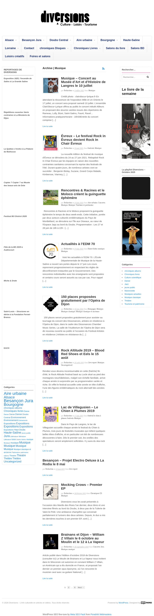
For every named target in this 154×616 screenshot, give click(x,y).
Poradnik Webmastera (101, 614)
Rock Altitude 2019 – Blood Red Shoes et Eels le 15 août (82, 354)
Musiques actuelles (133, 294)
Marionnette (130, 291)
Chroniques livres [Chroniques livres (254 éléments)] (13, 411)
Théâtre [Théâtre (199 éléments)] (8, 458)
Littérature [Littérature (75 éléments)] (7, 439)
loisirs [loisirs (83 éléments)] (24, 439)
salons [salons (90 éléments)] (6, 456)
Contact (29, 48)
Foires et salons (40, 56)
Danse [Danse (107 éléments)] (12, 414)
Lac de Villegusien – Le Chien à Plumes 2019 (79, 409)
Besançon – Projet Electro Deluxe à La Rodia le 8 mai (73, 462)
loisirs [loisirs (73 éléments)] (19, 439)
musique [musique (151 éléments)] (15, 443)
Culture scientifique (133, 277)
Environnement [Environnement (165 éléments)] (18, 417)
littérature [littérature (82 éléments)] (22, 436)
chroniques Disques (53, 48)
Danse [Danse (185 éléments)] (18, 414)
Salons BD (137, 48)
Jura (102, 547)
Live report (92, 363)
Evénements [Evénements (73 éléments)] (22, 420)
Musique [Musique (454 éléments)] (25, 442)
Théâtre (128, 301)
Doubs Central (59, 40)
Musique (91, 90)
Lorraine (10, 48)
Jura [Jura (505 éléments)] (7, 436)
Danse (127, 281)
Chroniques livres (132, 274)
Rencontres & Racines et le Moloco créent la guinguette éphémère (83, 194)
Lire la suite (47, 126)
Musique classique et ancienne (87, 311)
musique (101, 249)
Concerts (101, 203)
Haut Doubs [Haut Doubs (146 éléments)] (19, 429)
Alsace (9, 40)
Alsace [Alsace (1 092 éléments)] (9, 397)
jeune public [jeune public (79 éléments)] (26, 433)
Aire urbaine (84, 40)
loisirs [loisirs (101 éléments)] (14, 439)
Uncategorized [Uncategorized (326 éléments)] (12, 461)
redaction (68, 90)
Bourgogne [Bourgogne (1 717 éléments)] (13, 404)
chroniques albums (133, 271)
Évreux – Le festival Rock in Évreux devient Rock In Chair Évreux (83, 139)
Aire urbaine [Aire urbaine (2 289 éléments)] (15, 393)
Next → (81, 587)
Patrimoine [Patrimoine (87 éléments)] (16, 452)
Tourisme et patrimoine (84, 205)
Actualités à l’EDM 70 (78, 244)
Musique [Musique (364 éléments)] (21, 445)
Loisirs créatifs (14, 56)
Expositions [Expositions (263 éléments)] (22, 423)
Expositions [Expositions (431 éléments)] (11, 426)
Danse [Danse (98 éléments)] (26, 411)
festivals (91, 148)
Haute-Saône (131, 40)
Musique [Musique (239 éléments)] (8, 449)
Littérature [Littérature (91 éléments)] (14, 436)
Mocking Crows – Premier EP (81, 486)
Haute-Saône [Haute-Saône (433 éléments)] (12, 432)
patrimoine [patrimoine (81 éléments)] (24, 452)
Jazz (127, 284)
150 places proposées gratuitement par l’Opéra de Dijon (83, 300)
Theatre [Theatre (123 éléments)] (12, 455)
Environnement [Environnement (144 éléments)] (11, 420)
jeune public (130, 287)
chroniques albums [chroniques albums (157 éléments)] (13, 408)
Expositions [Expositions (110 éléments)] (9, 430)
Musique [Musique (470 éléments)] (9, 445)
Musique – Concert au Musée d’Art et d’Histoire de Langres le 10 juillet (83, 82)
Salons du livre (115, 48)
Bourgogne (107, 40)
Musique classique (68, 311)
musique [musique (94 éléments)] (29, 439)
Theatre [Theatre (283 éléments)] (21, 455)
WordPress (123, 603)
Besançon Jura (31, 40)
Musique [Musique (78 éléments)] (7, 443)
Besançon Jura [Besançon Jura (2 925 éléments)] (18, 400)
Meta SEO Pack (77, 614)
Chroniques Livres (86, 48)
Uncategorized (66, 365)
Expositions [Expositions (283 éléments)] (26, 426)
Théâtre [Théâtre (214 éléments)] (16, 458)
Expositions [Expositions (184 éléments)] (9, 423)
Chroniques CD (96, 493)
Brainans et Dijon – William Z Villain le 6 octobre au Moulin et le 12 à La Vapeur (82, 538)
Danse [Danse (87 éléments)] (6, 414)
